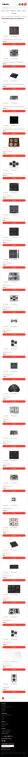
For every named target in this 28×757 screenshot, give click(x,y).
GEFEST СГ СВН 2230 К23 (7, 263)
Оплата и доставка (4, 723)
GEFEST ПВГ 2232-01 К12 (7, 620)
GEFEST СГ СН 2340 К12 (7, 330)
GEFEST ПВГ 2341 (6, 598)
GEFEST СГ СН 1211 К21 (7, 464)
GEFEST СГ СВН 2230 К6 (7, 285)
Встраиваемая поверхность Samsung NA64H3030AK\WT (13, 84)
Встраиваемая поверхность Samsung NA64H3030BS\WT (13, 62)
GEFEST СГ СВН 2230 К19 (7, 196)
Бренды (19, 10)
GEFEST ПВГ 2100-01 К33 (7, 642)
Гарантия (3, 726)
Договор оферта (4, 724)
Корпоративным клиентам (6, 706)
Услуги (7, 10)
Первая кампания (6, 749)
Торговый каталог (9, 16)
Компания (13, 10)
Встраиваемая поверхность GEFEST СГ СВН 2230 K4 (12, 39)
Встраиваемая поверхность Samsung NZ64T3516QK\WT (13, 129)
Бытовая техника (17, 16)
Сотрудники (3, 709)
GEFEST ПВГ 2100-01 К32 (7, 352)
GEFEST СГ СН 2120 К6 (7, 397)
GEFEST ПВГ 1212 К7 (6, 553)
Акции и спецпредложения (6, 715)
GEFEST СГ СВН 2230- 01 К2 (8, 374)
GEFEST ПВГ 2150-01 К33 (7, 575)
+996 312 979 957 (6, 732)
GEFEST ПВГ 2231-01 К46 (7, 486)
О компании (3, 705)
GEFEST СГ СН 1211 (6, 531)
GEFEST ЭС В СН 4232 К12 (7, 665)
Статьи (23, 10)
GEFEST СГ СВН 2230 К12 (7, 508)
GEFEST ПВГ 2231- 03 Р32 (7, 173)
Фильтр (5, 22)
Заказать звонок (4, 733)
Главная (2, 16)
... (26, 10)
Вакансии (3, 708)
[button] (20, 4)
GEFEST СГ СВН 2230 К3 (7, 240)
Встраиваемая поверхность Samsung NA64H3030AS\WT (13, 106)
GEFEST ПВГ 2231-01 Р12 (7, 307)
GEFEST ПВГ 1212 (6, 218)
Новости (3, 717)
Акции (3, 10)
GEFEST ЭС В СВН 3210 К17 (8, 151)
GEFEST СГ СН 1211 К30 (7, 441)
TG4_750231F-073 (6, 419)
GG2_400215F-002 (6, 687)
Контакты (3, 711)
